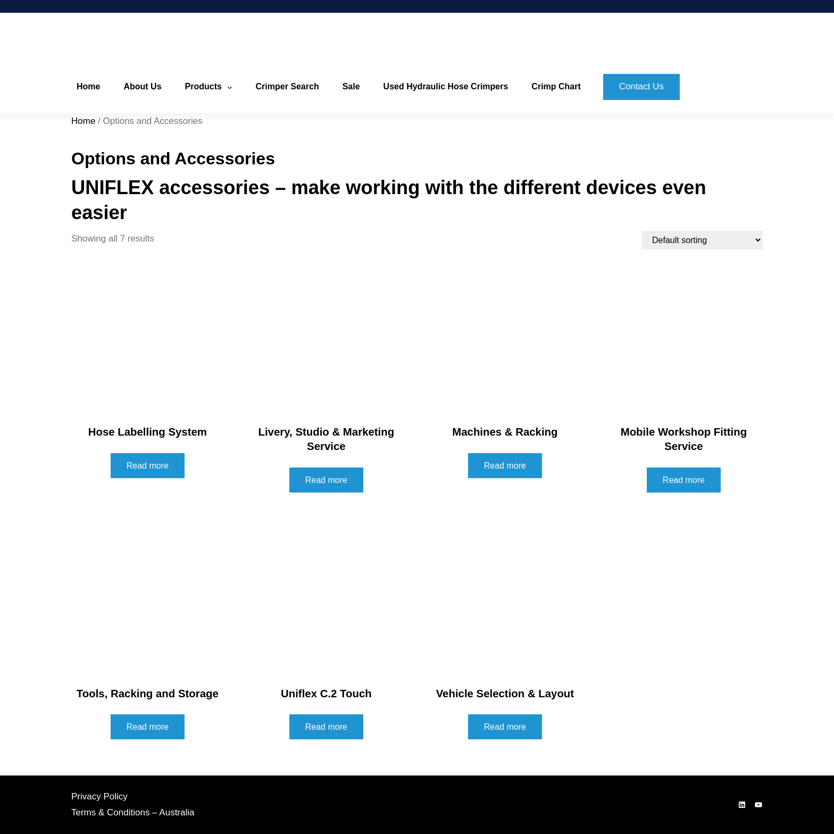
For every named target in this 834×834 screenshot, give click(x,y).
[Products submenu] (229, 87)
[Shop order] (702, 240)
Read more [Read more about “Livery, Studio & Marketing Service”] (326, 480)
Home (83, 121)
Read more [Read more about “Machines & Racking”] (505, 465)
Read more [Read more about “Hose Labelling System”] (148, 465)
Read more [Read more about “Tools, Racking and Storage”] (148, 726)
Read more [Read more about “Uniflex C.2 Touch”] (326, 726)
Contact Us (641, 86)
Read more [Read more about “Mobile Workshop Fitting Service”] (684, 480)
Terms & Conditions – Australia (133, 812)
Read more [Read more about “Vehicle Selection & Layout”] (505, 726)
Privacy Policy (99, 796)
